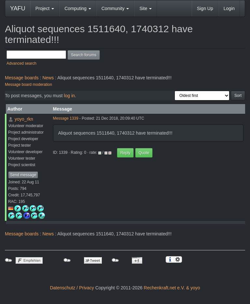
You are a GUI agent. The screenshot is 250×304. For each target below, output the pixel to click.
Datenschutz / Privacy (72, 287)
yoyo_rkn (24, 119)
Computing (77, 8)
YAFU (17, 8)
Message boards (22, 77)
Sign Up (205, 8)
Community (115, 8)
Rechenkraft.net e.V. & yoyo (172, 287)
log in (69, 95)
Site (145, 8)
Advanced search (21, 63)
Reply (125, 153)
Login (229, 8)
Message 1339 (65, 118)
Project (44, 8)
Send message (23, 175)
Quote (144, 153)
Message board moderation (28, 84)
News (48, 77)
